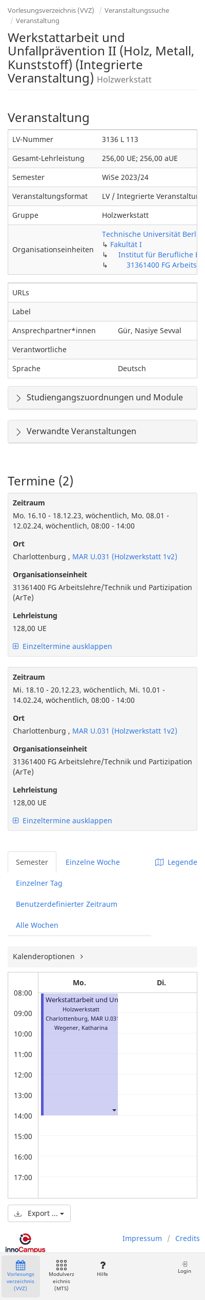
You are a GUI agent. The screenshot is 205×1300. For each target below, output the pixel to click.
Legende (176, 862)
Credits (187, 1238)
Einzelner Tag (39, 883)
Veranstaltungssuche (137, 10)
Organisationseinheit (50, 574)
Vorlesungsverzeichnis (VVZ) (51, 10)
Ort (19, 544)
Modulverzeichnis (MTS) (61, 1276)
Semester (32, 862)
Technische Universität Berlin (152, 234)
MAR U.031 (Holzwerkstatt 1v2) (123, 556)
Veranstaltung (37, 20)
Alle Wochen (37, 925)
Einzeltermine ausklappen (62, 646)
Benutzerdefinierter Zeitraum (66, 904)
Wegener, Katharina (81, 1027)
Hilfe (102, 1269)
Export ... (39, 1213)
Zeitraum (29, 502)
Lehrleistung (35, 615)
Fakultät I (126, 244)
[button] (113, 1109)
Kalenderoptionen (45, 956)
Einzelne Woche (93, 862)
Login (184, 1267)
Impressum (142, 1238)
